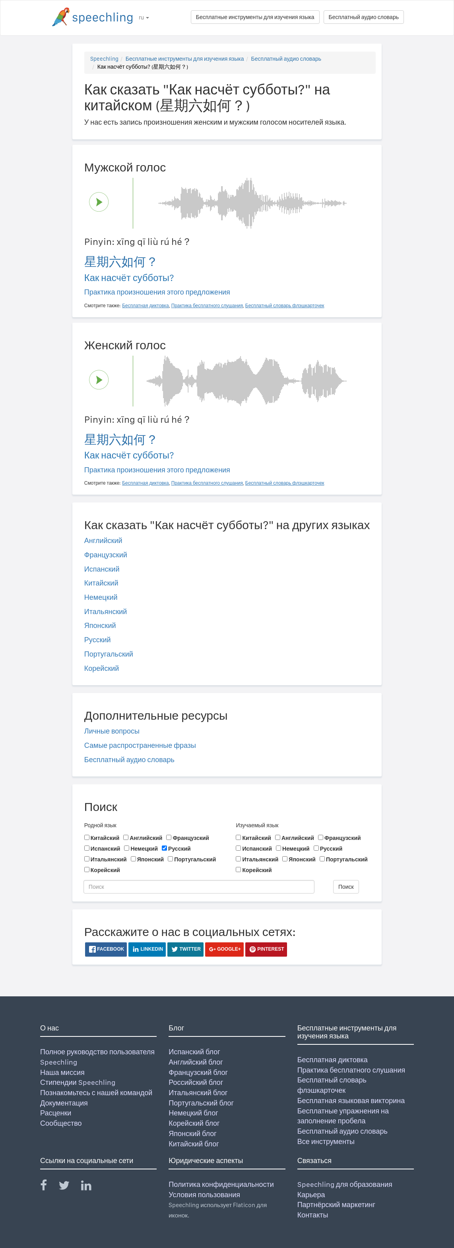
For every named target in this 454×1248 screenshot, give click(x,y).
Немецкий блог (193, 1113)
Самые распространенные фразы (140, 745)
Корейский (101, 668)
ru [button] (144, 17)
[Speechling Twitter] (69, 1187)
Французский (105, 555)
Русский (97, 640)
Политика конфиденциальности (221, 1184)
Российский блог (196, 1082)
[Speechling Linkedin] (91, 1187)
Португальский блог (201, 1103)
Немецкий (101, 597)
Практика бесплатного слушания (351, 1070)
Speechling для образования (344, 1184)
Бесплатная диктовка (332, 1059)
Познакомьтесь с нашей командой (96, 1092)
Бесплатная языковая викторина (351, 1100)
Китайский (101, 583)
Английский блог (196, 1062)
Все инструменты (326, 1141)
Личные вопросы (112, 731)
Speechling (104, 59)
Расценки (55, 1113)
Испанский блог (194, 1052)
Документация (64, 1103)
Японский (100, 625)
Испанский (102, 569)
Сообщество (61, 1123)
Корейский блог (194, 1123)
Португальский (108, 654)
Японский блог (192, 1133)
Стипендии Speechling (77, 1082)
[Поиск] (198, 887)
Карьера (311, 1194)
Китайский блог (194, 1144)
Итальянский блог (198, 1092)
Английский (103, 540)
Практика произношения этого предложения (157, 292)
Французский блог (198, 1072)
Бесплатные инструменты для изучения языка (255, 17)
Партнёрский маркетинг (336, 1204)
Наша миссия (62, 1072)
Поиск (346, 887)
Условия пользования (204, 1194)
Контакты (312, 1215)
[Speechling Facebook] (48, 1187)
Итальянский (105, 611)
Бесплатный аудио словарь (364, 17)
